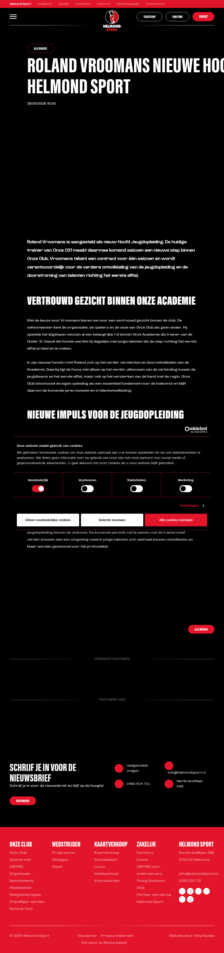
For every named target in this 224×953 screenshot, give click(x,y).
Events (142, 860)
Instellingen (189, 505)
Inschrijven (22, 800)
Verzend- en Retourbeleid (104, 943)
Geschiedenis (22, 881)
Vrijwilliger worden (27, 902)
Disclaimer (87, 936)
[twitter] (198, 891)
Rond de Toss (21, 909)
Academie (45, 4)
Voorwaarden (107, 881)
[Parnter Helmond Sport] (24, 675)
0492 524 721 (138, 784)
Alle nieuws (40, 48)
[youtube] (190, 899)
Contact (203, 16)
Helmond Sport (20, 4)
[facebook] (182, 891)
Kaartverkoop (106, 853)
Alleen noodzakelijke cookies (48, 520)
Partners (145, 853)
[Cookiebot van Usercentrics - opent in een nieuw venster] (188, 429)
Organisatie (20, 874)
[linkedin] (206, 891)
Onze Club (18, 853)
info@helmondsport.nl (187, 772)
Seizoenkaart (106, 860)
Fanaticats (82, 4)
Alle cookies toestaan (176, 520)
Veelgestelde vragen (137, 768)
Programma (63, 853)
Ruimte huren (155, 4)
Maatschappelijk (128, 4)
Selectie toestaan (112, 520)
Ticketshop (150, 16)
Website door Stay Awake (191, 936)
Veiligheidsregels (25, 895)
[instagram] (190, 891)
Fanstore (103, 4)
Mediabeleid (20, 888)
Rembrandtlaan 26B (190, 784)
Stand (57, 867)
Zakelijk (63, 4)
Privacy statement (117, 936)
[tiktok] (182, 899)
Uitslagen (60, 860)
